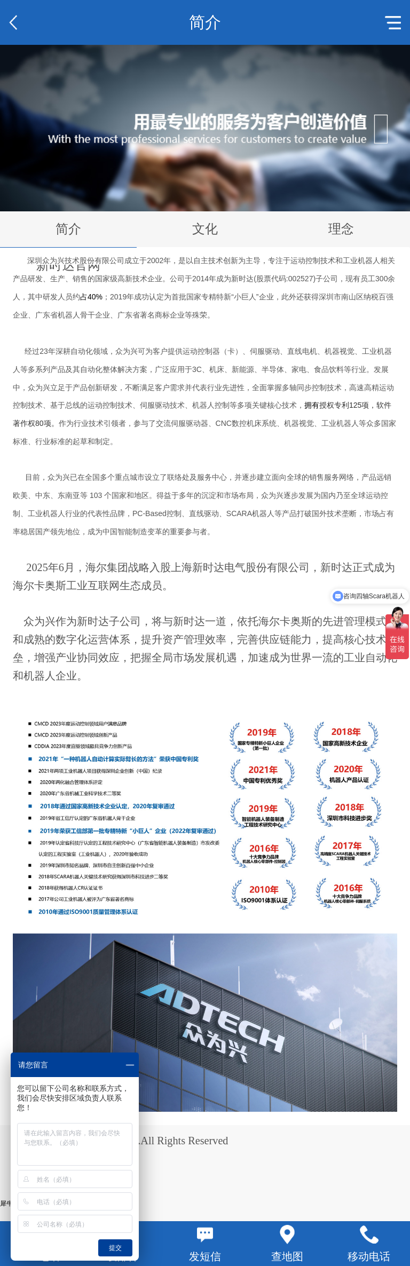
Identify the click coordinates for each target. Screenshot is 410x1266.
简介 (68, 229)
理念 (341, 229)
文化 (205, 229)
